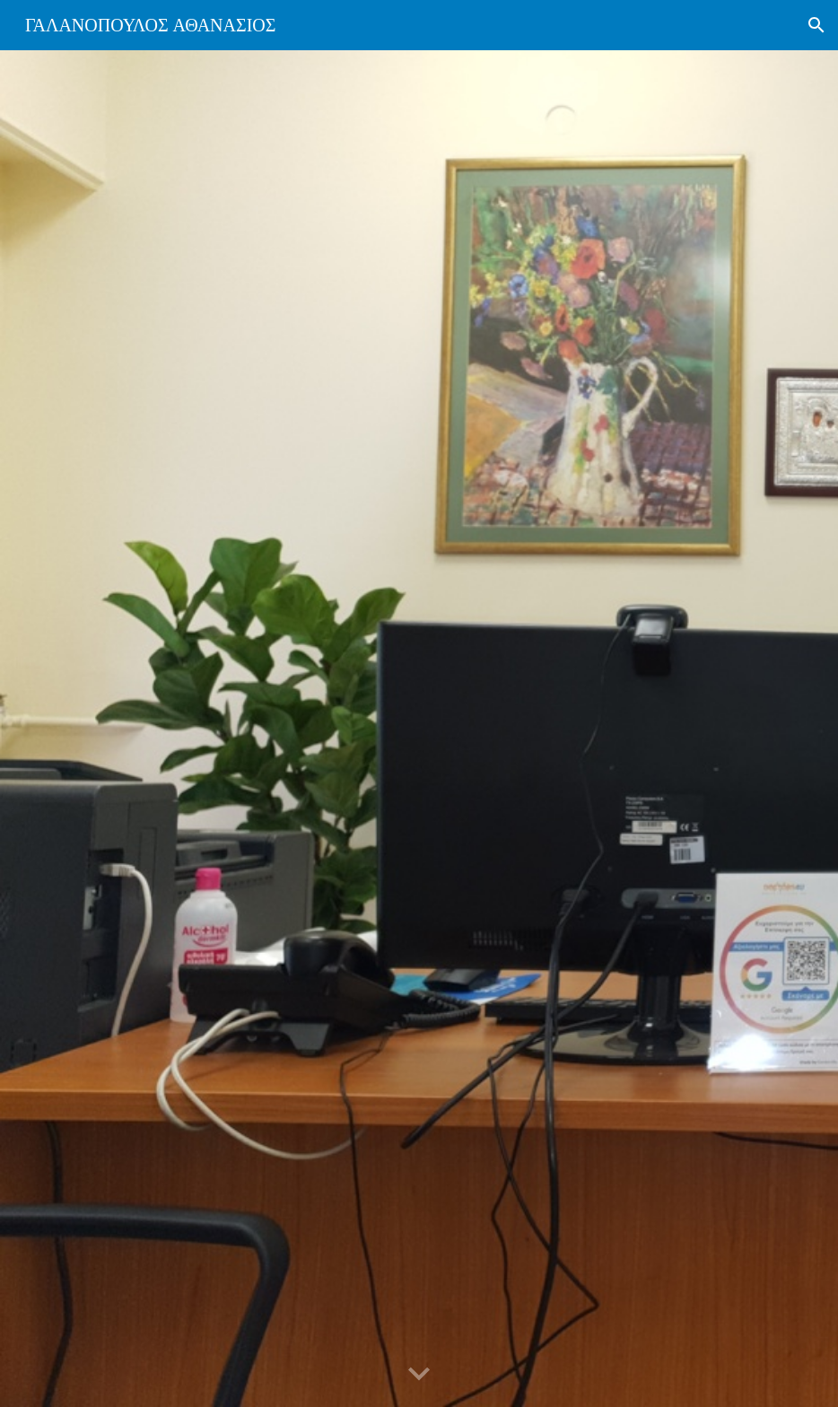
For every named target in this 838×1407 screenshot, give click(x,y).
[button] (816, 25)
